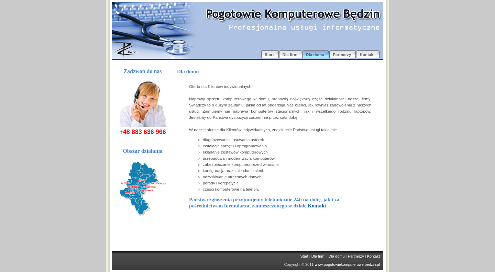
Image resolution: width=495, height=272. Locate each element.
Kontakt (317, 205)
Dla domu (337, 256)
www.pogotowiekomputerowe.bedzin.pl (347, 264)
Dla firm (317, 256)
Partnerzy (356, 256)
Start (304, 256)
